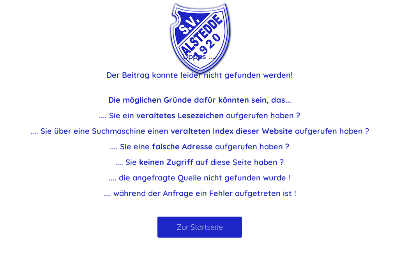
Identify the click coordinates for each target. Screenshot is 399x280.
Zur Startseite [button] (200, 227)
